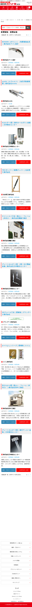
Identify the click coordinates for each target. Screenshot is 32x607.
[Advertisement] (16, 521)
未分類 (10, 103)
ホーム (2, 19)
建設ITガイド (17, 593)
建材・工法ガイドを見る (8, 73)
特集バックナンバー (16, 556)
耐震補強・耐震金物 (14, 62)
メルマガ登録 (16, 560)
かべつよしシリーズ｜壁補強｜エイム (16, 345)
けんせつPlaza (16, 591)
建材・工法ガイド (10, 19)
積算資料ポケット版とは (16, 543)
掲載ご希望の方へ (16, 578)
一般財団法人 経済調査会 (17, 601)
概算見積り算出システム (16, 551)
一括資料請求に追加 (23, 73)
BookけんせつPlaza (17, 596)
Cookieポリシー (16, 573)
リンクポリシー (17, 599)
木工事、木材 (20, 19)
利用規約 (16, 565)
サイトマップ (16, 582)
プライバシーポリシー (16, 569)
